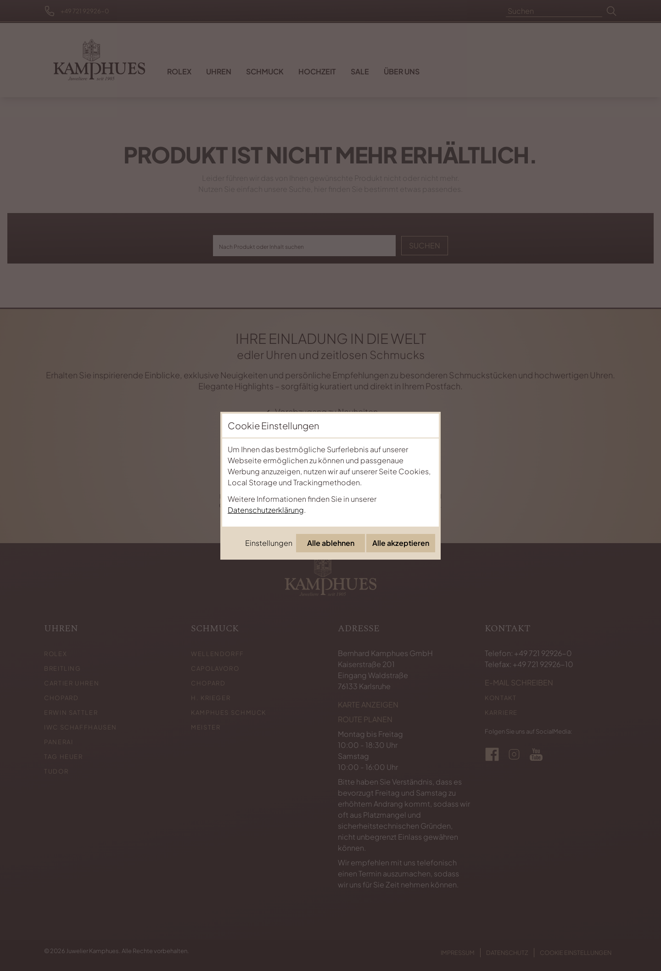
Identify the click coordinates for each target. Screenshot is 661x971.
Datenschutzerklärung (266, 510)
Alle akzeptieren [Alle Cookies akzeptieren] (400, 543)
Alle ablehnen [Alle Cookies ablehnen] (330, 543)
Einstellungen (268, 543)
